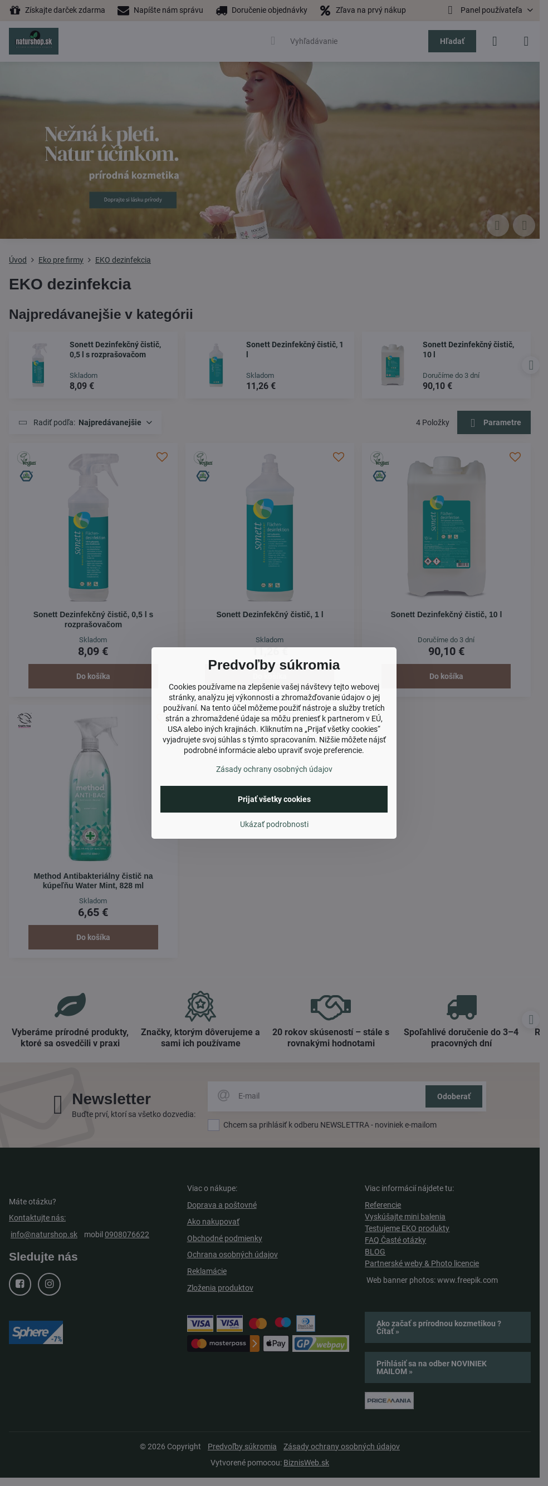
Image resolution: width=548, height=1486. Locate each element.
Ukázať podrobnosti (274, 824)
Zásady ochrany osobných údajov (274, 769)
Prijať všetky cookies (274, 799)
